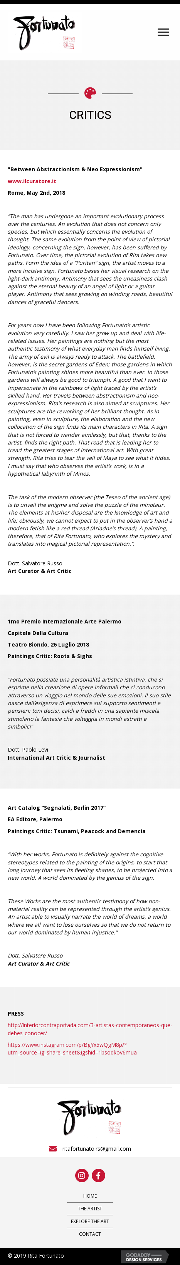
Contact (90, 1234)
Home (90, 1196)
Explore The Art (90, 1221)
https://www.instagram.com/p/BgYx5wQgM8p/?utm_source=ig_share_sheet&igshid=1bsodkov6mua (72, 1048)
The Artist (90, 1208)
